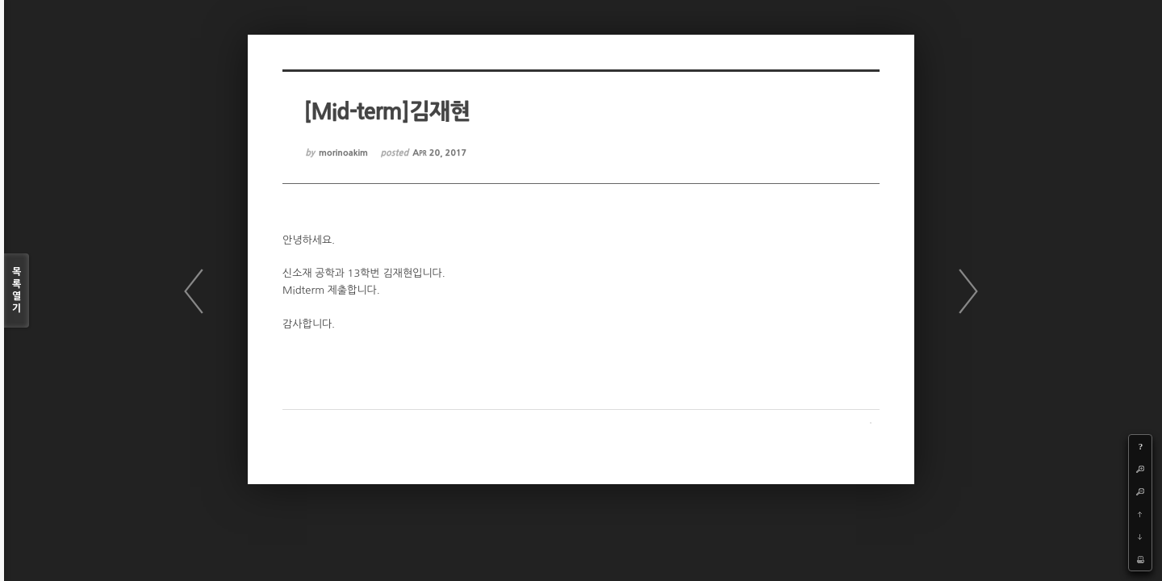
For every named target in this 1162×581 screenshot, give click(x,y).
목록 (16, 291)
